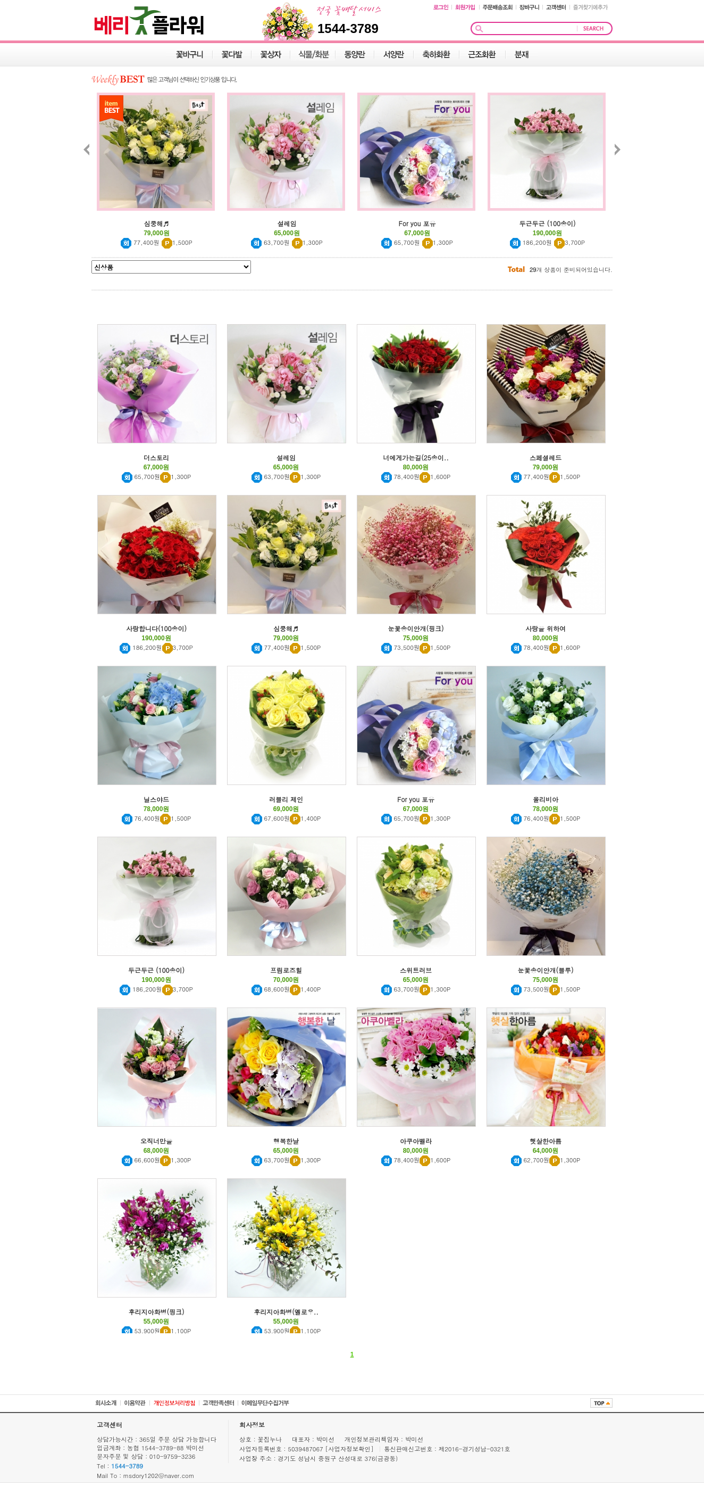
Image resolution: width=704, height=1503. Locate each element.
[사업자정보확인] (350, 1448)
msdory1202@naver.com (159, 1475)
